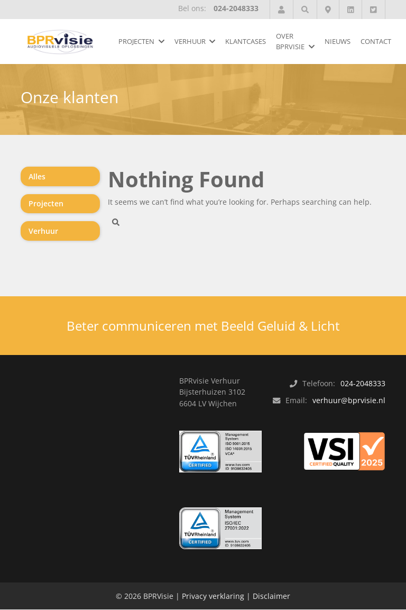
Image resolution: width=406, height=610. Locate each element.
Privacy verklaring (213, 596)
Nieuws (337, 41)
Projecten (136, 41)
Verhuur (190, 41)
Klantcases (245, 41)
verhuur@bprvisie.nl (348, 401)
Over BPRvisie (290, 41)
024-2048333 (236, 8)
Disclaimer (271, 596)
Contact (376, 41)
